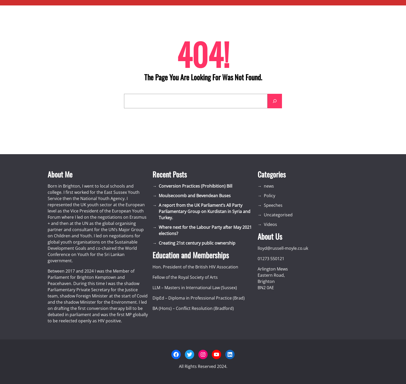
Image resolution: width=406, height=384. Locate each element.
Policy (269, 195)
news (269, 186)
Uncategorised (278, 215)
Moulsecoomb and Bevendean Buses (195, 195)
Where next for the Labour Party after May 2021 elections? (205, 230)
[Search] (274, 101)
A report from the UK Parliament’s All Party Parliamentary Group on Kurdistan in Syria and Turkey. (204, 211)
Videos (270, 224)
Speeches (273, 205)
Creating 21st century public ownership (197, 243)
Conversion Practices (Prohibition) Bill (195, 186)
